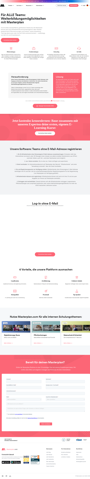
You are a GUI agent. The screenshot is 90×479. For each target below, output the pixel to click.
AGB (77, 454)
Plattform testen (61, 5)
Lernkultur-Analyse (65, 457)
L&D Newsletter (50, 457)
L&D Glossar (49, 454)
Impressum (78, 452)
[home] (2, 5)
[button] (11, 5)
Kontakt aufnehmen (65, 452)
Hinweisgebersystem (81, 461)
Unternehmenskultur (51, 463)
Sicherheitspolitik (80, 459)
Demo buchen (73, 5)
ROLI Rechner (64, 454)
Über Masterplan (50, 461)
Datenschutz (79, 457)
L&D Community (50, 459)
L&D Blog (48, 452)
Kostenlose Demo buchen (10, 40)
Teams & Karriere (50, 466)
